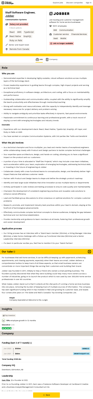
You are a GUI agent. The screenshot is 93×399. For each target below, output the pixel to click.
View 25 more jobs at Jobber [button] (17, 382)
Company (51, 59)
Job (39, 59)
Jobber (9, 15)
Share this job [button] (11, 377)
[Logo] (7, 2)
